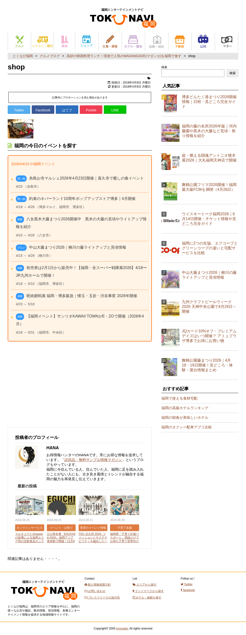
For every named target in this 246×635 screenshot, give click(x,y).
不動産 (179, 41)
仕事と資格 (110, 41)
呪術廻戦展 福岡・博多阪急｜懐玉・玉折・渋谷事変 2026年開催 (81, 296)
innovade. (122, 628)
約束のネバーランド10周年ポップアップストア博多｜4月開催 (82, 199)
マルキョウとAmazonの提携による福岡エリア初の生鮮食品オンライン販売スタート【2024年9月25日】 (29, 541)
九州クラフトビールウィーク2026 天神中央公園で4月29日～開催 (209, 306)
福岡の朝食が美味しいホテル (184, 417)
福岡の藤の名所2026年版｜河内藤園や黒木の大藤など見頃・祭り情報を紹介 (209, 131)
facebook (188, 590)
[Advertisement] (44, 389)
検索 (164, 67)
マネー (226, 41)
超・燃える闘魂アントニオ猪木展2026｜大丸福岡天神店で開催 (209, 157)
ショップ (86, 41)
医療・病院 (156, 41)
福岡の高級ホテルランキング (184, 408)
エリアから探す (145, 584)
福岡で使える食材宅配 (179, 398)
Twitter (19, 110)
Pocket (91, 110)
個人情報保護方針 (98, 584)
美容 (64, 41)
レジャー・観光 (42, 41)
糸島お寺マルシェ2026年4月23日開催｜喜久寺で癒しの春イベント (86, 178)
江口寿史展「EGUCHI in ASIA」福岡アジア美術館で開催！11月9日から (61, 539)
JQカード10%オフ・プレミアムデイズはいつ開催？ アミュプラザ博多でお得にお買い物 (209, 336)
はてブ (67, 110)
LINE (115, 110)
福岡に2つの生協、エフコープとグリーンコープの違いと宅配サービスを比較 (210, 248)
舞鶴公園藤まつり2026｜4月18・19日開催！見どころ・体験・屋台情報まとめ (207, 365)
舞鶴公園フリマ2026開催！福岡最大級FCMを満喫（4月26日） (209, 187)
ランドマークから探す (148, 591)
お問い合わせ (95, 591)
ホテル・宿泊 (133, 41)
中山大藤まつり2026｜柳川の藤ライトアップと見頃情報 (77, 247)
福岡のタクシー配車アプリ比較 (186, 427)
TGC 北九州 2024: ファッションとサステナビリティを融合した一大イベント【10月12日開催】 (93, 541)
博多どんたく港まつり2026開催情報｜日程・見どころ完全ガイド (209, 101)
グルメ (19, 41)
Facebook (43, 110)
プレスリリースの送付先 (102, 597)
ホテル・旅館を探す (147, 597)
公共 (203, 41)
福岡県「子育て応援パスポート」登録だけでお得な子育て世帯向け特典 (124, 539)
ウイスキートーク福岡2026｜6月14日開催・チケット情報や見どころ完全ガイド (209, 219)
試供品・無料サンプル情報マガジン (93, 460)
